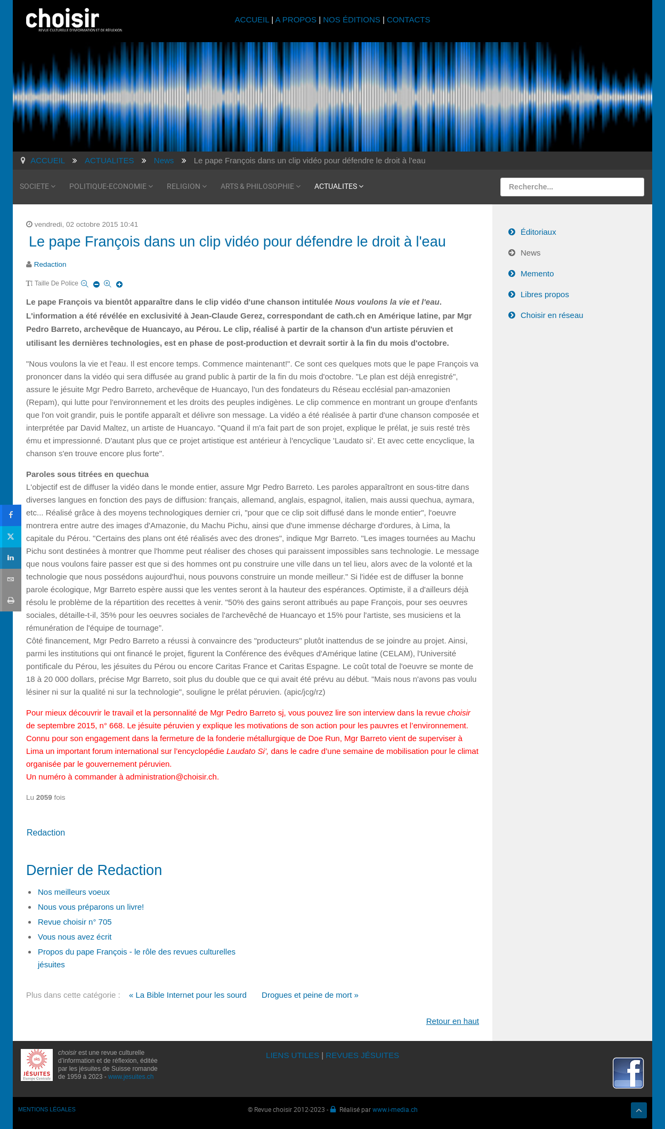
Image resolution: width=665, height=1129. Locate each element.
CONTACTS (408, 19)
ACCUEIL (253, 19)
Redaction (50, 264)
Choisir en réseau (552, 315)
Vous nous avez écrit (74, 936)
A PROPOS (296, 19)
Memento (537, 273)
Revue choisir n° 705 (75, 921)
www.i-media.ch (395, 1109)
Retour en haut (452, 1020)
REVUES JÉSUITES (362, 1055)
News (531, 252)
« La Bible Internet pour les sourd (188, 994)
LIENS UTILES (292, 1055)
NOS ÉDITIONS (351, 19)
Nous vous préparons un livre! (91, 906)
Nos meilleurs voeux (74, 891)
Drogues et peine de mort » (310, 994)
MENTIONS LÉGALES (47, 1109)
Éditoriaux (538, 231)
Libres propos (545, 294)
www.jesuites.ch (130, 1076)
